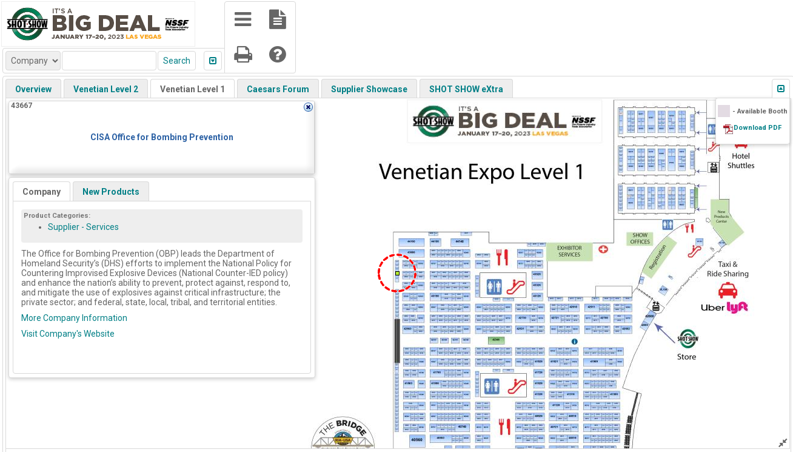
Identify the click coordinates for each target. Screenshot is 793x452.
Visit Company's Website (68, 334)
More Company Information (74, 318)
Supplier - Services (83, 227)
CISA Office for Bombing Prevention (161, 137)
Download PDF (757, 128)
